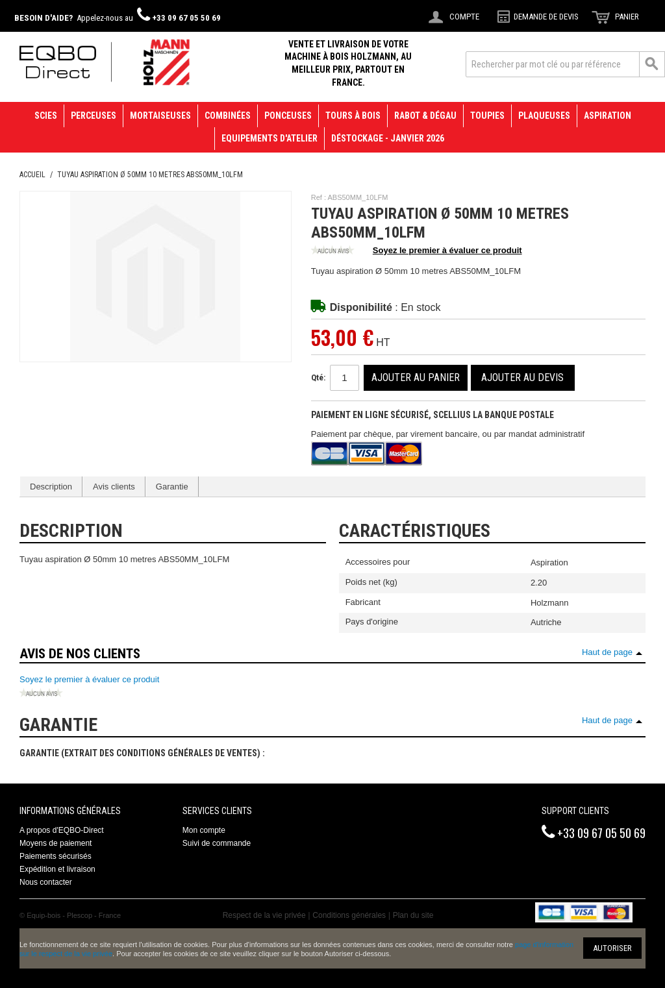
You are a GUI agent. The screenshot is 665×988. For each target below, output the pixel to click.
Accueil (32, 174)
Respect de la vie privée (264, 915)
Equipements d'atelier (269, 138)
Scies (45, 115)
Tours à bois (353, 115)
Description (51, 486)
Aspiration (607, 115)
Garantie (172, 486)
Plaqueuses (544, 115)
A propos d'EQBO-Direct (61, 830)
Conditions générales (349, 915)
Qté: (318, 377)
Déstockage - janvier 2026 (387, 138)
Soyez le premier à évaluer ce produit (416, 251)
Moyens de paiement (55, 843)
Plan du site (413, 915)
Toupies (487, 115)
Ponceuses (288, 115)
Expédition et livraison (57, 869)
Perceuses (93, 115)
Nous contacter (45, 882)
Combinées (228, 115)
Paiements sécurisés (55, 856)
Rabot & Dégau (425, 115)
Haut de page (607, 652)
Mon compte (203, 830)
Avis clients (114, 486)
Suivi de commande (216, 843)
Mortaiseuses (160, 115)
